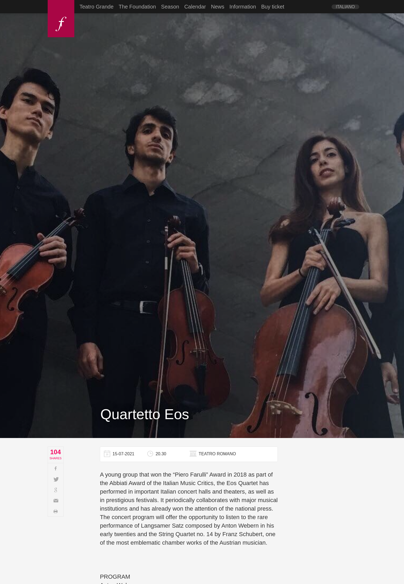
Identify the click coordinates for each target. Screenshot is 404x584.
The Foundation (137, 7)
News (217, 7)
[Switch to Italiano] (345, 7)
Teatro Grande (97, 7)
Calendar (195, 7)
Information (242, 7)
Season (170, 7)
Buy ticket (272, 7)
